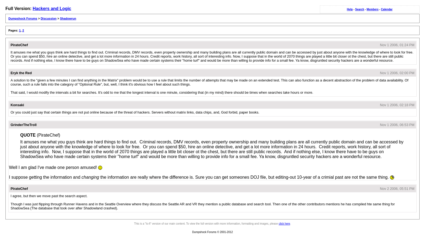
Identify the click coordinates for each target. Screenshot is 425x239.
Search (359, 9)
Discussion (49, 18)
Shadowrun (68, 18)
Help (350, 9)
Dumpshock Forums (22, 18)
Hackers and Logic (52, 8)
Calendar (386, 9)
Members (373, 9)
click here (284, 223)
